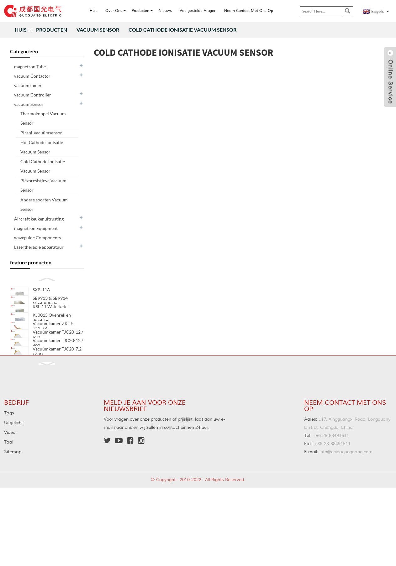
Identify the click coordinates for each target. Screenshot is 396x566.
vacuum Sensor (98, 30)
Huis (21, 30)
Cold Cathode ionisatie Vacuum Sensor (182, 30)
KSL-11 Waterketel (51, 322)
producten (51, 30)
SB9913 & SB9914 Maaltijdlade (50, 308)
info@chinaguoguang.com (338, 491)
